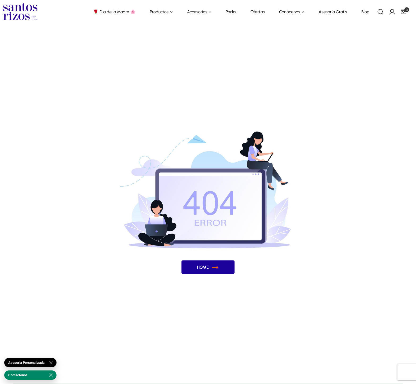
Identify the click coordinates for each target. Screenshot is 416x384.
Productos (159, 11)
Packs (231, 11)
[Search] (380, 11)
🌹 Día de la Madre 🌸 (114, 11)
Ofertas (257, 11)
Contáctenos (18, 375)
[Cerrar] (51, 362)
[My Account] (392, 11)
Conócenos (289, 11)
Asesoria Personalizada (26, 363)
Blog (365, 11)
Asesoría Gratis (333, 11)
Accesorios (197, 11)
